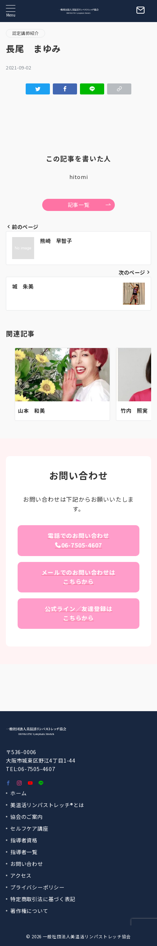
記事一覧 (89, 205)
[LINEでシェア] (92, 88)
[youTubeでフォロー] (30, 783)
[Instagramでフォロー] (19, 783)
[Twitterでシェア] (38, 88)
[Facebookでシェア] (65, 88)
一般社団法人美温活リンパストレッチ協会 (87, 936)
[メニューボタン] (10, 11)
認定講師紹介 (25, 33)
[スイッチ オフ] (140, 11)
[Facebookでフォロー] (8, 783)
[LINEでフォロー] (41, 783)
